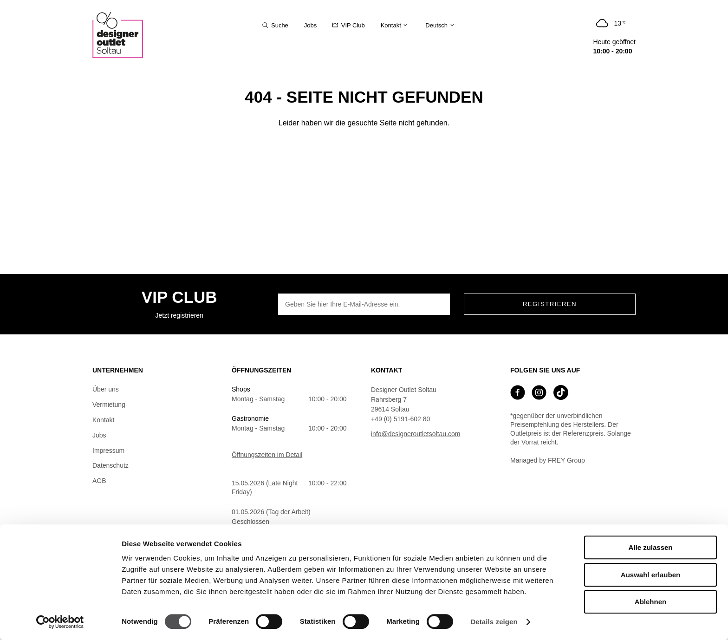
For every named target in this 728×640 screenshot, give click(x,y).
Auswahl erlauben (650, 575)
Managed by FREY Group (547, 460)
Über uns (105, 389)
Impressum (108, 450)
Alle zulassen (650, 547)
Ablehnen (650, 602)
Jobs (99, 435)
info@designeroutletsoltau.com (415, 434)
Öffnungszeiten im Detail (267, 454)
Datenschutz (110, 465)
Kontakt (103, 420)
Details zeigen (493, 622)
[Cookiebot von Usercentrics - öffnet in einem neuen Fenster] (60, 622)
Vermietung (108, 404)
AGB (99, 480)
